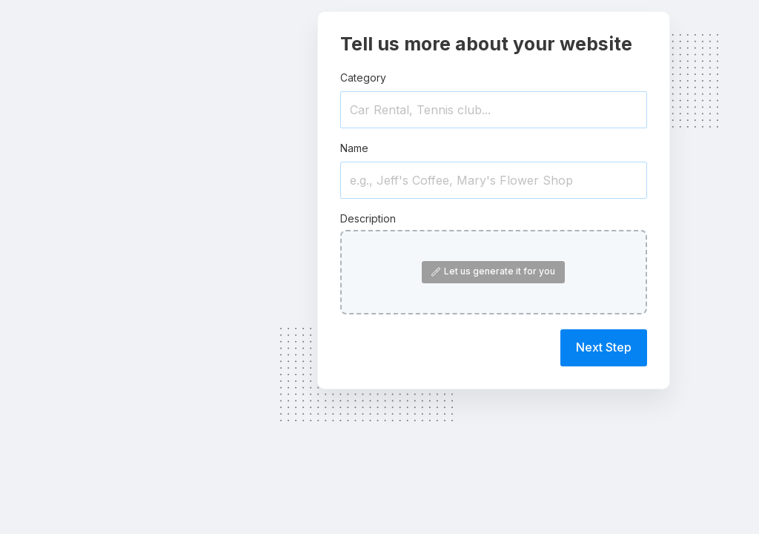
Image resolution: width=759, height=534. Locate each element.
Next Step (604, 347)
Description (368, 218)
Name (354, 148)
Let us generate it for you (493, 271)
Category (363, 77)
